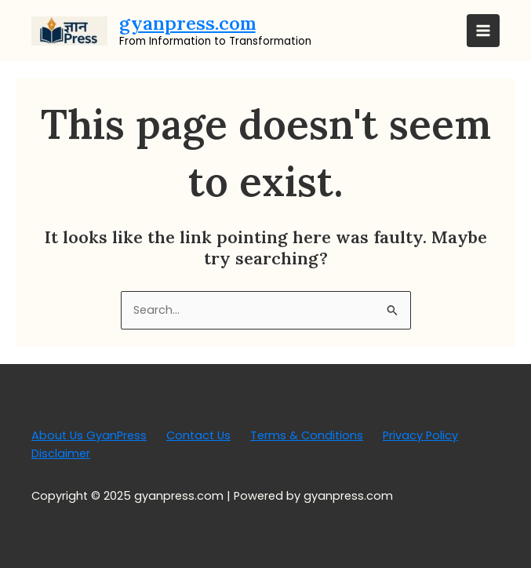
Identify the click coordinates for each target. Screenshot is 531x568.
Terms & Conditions (306, 435)
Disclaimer (60, 453)
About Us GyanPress (89, 435)
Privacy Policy (420, 435)
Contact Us (198, 435)
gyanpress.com (187, 23)
